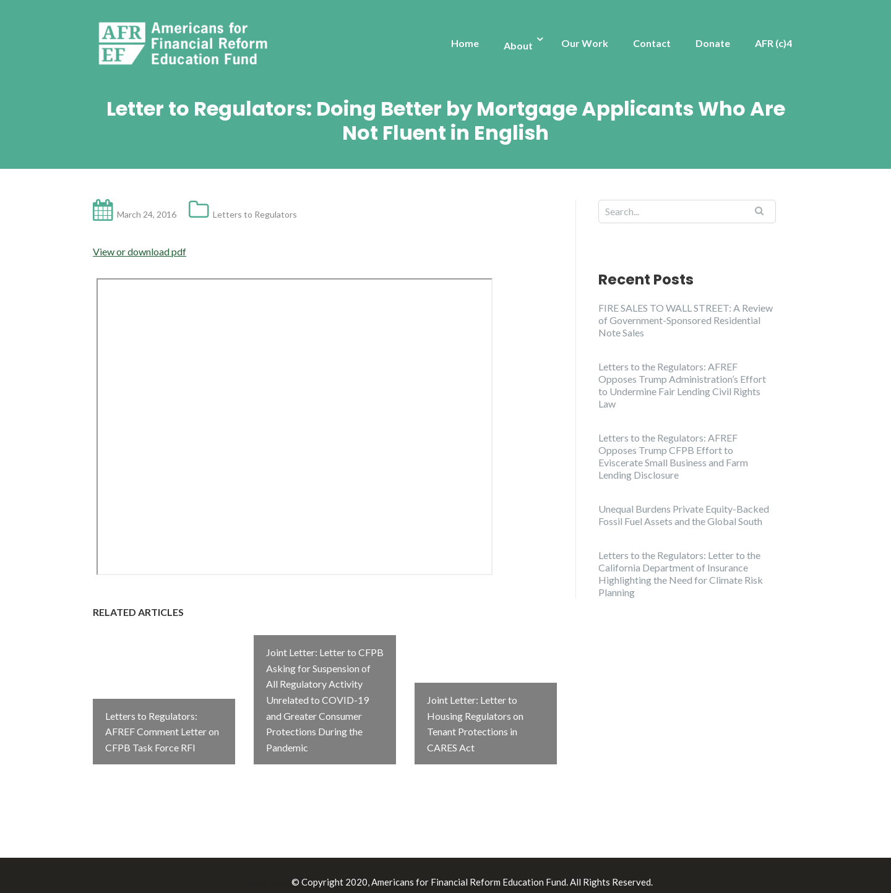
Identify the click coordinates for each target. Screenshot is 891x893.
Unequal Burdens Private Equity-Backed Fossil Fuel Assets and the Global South (683, 515)
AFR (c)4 (773, 43)
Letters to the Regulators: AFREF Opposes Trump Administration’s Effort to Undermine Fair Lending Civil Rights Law (682, 385)
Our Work (584, 43)
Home (465, 43)
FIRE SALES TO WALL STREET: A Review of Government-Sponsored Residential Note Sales (685, 320)
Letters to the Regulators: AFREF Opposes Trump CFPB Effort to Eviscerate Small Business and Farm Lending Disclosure (673, 456)
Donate (712, 43)
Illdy (279, 868)
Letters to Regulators (255, 214)
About (518, 45)
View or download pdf (139, 251)
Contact (652, 43)
